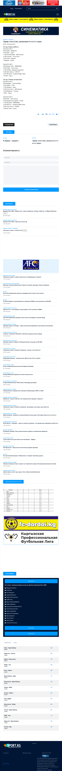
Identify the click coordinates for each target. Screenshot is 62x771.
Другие (5, 429)
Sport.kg (7, 763)
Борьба (13, 348)
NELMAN (50, 770)
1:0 (51, 659)
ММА (14, 316)
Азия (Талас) (9, 620)
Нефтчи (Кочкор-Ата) (12, 597)
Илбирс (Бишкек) (10, 604)
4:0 (51, 670)
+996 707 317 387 (46, 753)
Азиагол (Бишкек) (11, 611)
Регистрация (18, 8)
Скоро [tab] (15, 642)
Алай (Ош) (9, 590)
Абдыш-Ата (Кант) (11, 588)
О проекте (5, 753)
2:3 (51, 648)
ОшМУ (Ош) (9, 599)
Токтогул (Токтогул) (11, 622)
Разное (5, 291)
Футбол (15, 209)
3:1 (51, 698)
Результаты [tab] (8, 642)
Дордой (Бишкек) (11, 595)
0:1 (51, 653)
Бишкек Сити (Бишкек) (12, 613)
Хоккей (14, 413)
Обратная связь (27, 753)
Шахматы (15, 397)
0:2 (51, 704)
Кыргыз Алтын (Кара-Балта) (13, 606)
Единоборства (7, 275)
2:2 (51, 665)
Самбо (13, 275)
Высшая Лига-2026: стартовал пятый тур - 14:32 (39, 21)
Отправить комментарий (31, 189)
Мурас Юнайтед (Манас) (12, 602)
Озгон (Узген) (10, 618)
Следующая (53, 124)
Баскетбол (14, 381)
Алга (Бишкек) (10, 592)
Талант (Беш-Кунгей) (12, 608)
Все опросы (31, 581)
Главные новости (7, 209)
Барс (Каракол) (10, 615)
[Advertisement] (31, 247)
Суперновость (6, 348)
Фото (5, 213)
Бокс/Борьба (6, 283)
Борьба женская (15, 283)
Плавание (15, 228)
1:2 (51, 681)
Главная (34, 743)
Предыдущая (8, 124)
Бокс (12, 373)
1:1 (51, 676)
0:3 (51, 693)
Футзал (11, 39)
